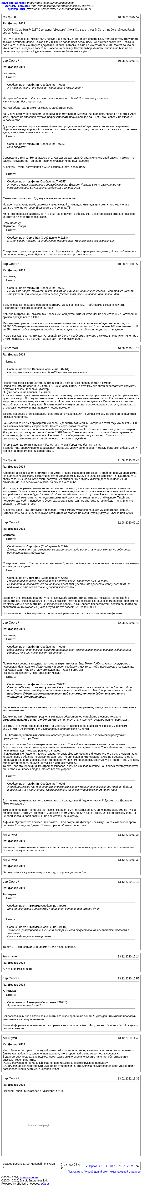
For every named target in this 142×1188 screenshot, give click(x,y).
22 (128, 1166)
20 (119, 1166)
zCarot (45, 1183)
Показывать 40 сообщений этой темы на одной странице (104, 1171)
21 (124, 1166)
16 (102, 1166)
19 (115, 1166)
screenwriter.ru (29, 1177)
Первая (91, 1166)
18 (111, 1166)
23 (132, 1166)
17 (107, 1166)
